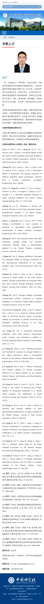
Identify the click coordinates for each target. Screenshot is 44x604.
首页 (5, 37)
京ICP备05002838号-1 (16, 589)
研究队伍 (11, 37)
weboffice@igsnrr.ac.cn (25, 599)
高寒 (29, 133)
